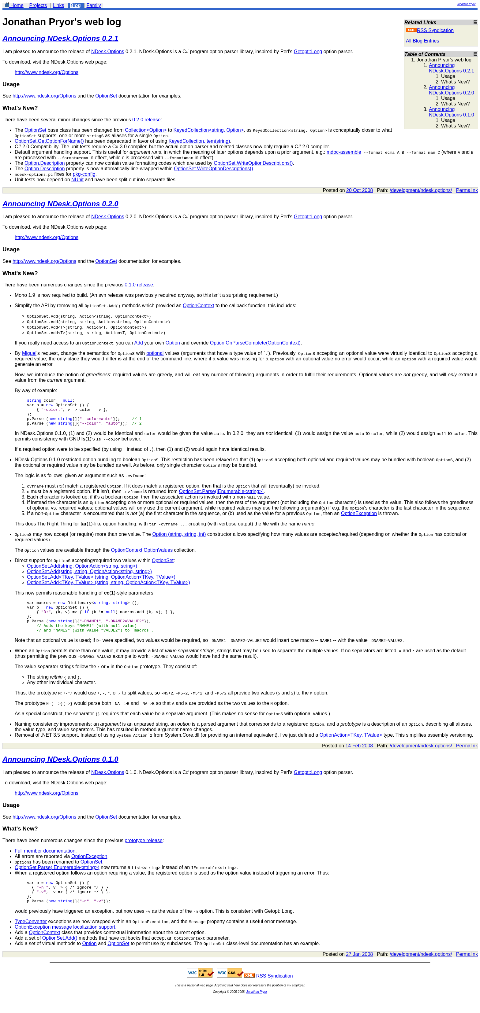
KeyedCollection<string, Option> (209, 130)
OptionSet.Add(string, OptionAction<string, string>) (82, 571)
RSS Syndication (430, 30)
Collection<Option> (146, 130)
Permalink (467, 190)
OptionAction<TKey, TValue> (351, 747)
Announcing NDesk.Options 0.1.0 (451, 112)
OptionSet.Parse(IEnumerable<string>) (221, 496)
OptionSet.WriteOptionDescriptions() (253, 163)
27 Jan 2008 (359, 970)
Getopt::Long (308, 51)
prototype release (144, 852)
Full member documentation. (46, 862)
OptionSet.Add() (59, 954)
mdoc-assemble (344, 152)
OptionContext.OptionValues (142, 555)
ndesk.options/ (436, 190)
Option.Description (44, 163)
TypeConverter (31, 938)
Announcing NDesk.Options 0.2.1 (451, 68)
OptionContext (198, 305)
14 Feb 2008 (359, 757)
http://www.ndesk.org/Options (46, 72)
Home (14, 5)
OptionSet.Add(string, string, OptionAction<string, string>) (89, 577)
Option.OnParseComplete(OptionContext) (255, 342)
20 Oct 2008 (359, 190)
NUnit (77, 179)
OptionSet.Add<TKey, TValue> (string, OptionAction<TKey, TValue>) (101, 582)
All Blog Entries (422, 40)
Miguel (29, 353)
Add (138, 342)
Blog (75, 5)
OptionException (359, 518)
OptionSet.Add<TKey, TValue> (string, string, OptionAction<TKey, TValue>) (108, 588)
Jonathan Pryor (466, 4)
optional (154, 353)
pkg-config (84, 174)
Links (58, 5)
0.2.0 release (146, 119)
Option (173, 342)
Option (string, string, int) (179, 539)
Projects (38, 5)
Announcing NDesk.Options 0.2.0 (451, 90)
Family (94, 5)
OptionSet (106, 95)
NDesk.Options (107, 51)
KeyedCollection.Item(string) (199, 141)
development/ (406, 190)
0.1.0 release (139, 284)
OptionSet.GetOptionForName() (49, 141)
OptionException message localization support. (66, 943)
